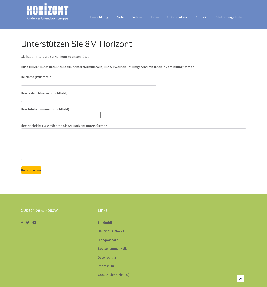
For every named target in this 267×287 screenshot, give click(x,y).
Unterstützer (177, 17)
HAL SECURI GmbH (111, 231)
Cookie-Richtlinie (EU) (113, 275)
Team (155, 17)
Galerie (137, 17)
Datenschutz (107, 257)
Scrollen (240, 278)
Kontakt (201, 17)
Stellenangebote (229, 17)
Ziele (120, 17)
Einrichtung (99, 17)
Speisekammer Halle (112, 249)
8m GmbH (105, 222)
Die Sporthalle (108, 240)
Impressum (106, 266)
